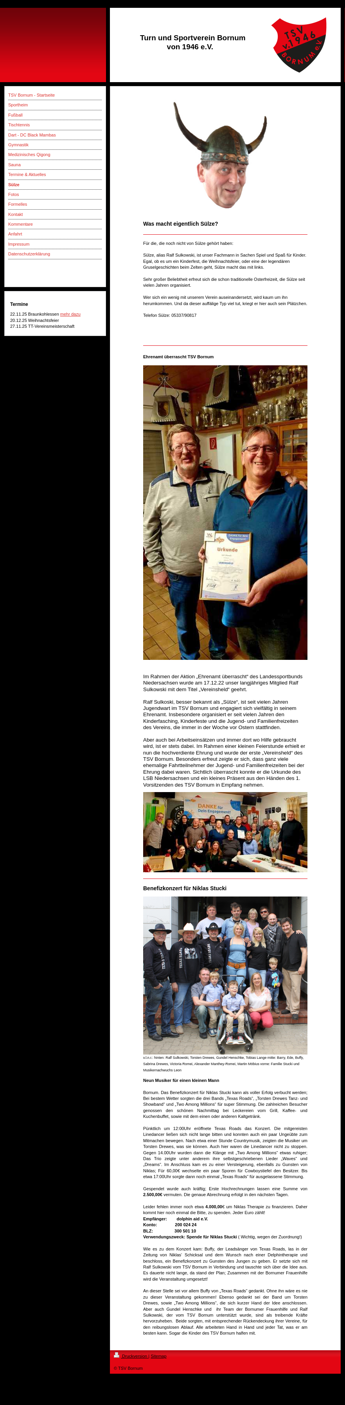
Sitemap (158, 1356)
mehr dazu (70, 314)
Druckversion (131, 1356)
